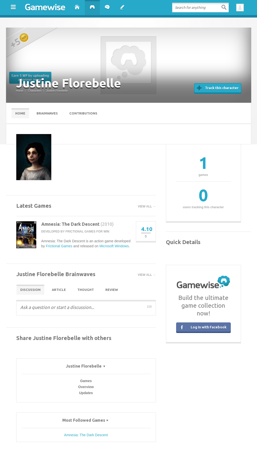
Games (86, 381)
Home (20, 113)
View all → (147, 206)
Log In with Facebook (203, 326)
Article (59, 289)
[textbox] (200, 7)
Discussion (30, 289)
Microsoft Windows (114, 246)
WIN (106, 231)
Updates (86, 393)
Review (111, 289)
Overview (86, 387)
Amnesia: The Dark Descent (70, 224)
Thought (85, 289)
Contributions (83, 113)
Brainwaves (47, 113)
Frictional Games (81, 231)
